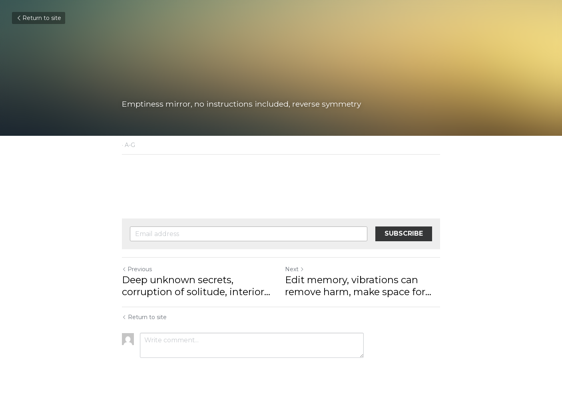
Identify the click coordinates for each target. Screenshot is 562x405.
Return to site (38, 18)
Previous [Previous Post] (137, 269)
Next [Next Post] (294, 269)
